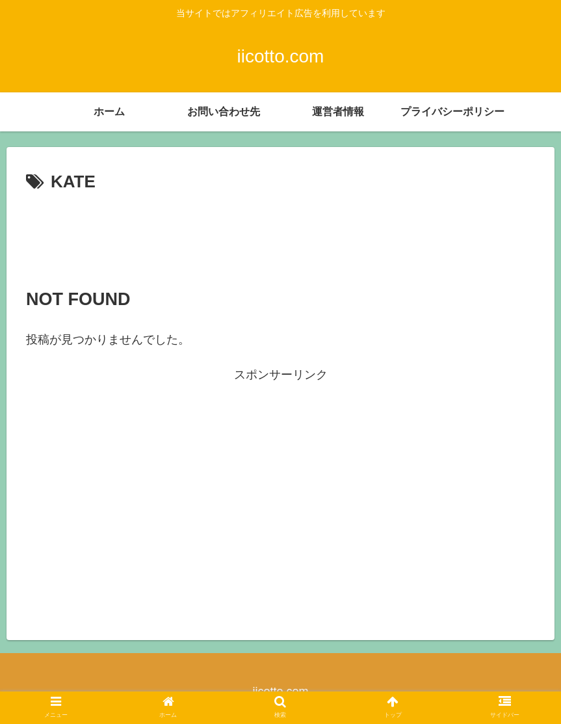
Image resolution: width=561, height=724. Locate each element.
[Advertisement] (280, 233)
